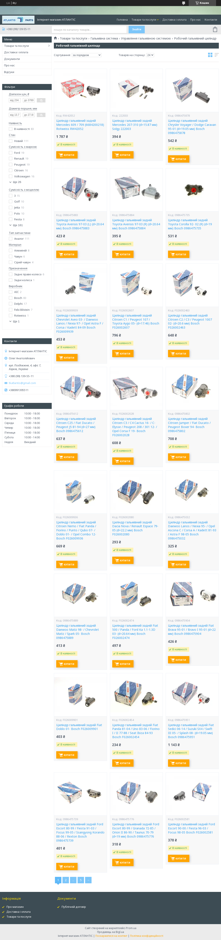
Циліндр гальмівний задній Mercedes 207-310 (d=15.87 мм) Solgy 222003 (134, 125)
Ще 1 (16, 321)
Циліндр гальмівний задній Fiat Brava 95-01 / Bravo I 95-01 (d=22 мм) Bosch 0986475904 (192, 630)
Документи (12, 59)
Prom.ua (131, 928)
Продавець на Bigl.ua (110, 932)
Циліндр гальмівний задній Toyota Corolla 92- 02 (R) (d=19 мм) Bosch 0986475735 (190, 224)
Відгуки (9, 72)
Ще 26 (17, 182)
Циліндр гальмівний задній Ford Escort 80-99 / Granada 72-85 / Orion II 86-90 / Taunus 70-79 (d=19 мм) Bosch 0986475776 (135, 830)
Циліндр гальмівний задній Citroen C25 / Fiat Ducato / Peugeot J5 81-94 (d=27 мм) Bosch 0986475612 (76, 425)
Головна (122, 19)
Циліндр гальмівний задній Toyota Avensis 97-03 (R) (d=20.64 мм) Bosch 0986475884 (136, 224)
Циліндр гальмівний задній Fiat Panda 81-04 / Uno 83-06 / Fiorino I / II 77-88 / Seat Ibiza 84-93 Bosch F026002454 (136, 731)
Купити (69, 155)
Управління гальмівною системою (146, 38)
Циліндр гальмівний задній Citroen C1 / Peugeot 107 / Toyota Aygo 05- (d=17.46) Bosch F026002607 (135, 322)
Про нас (195, 19)
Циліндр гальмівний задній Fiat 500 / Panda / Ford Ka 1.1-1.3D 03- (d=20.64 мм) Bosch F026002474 (135, 632)
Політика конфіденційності (146, 936)
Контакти (211, 19)
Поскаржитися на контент (111, 936)
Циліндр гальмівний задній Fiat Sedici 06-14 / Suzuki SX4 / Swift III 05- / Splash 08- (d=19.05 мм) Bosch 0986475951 (191, 731)
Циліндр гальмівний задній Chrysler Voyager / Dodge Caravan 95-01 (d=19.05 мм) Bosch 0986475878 (192, 127)
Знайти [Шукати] (136, 29)
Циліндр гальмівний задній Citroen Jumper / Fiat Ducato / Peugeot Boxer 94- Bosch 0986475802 (189, 425)
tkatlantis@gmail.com (22, 383)
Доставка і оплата (174, 19)
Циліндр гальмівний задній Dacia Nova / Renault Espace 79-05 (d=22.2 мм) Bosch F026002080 (135, 528)
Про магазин (15, 907)
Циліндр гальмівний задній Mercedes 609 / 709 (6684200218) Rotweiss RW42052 (80, 125)
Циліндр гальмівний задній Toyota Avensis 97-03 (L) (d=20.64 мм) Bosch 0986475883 (80, 224)
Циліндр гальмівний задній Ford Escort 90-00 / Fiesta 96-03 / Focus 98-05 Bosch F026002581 (191, 828)
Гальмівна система (104, 38)
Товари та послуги (143, 19)
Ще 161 (18, 225)
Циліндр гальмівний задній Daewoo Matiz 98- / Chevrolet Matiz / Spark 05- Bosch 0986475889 (77, 632)
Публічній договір (74, 907)
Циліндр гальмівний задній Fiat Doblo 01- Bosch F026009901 (79, 727)
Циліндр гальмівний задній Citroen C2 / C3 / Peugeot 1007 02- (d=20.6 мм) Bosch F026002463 (190, 322)
